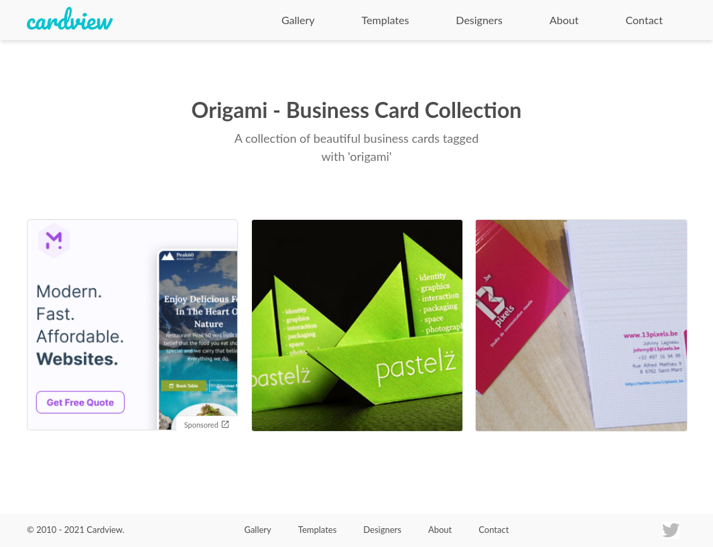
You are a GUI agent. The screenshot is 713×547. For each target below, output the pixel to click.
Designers (479, 19)
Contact (644, 19)
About (564, 19)
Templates (385, 19)
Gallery (298, 19)
